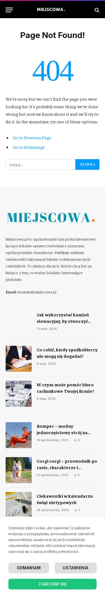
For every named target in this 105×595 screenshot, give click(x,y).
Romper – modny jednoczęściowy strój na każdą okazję (62, 432)
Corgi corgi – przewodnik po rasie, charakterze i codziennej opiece (67, 467)
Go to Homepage (29, 147)
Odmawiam (29, 567)
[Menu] (9, 10)
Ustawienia (75, 567)
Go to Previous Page (32, 137)
